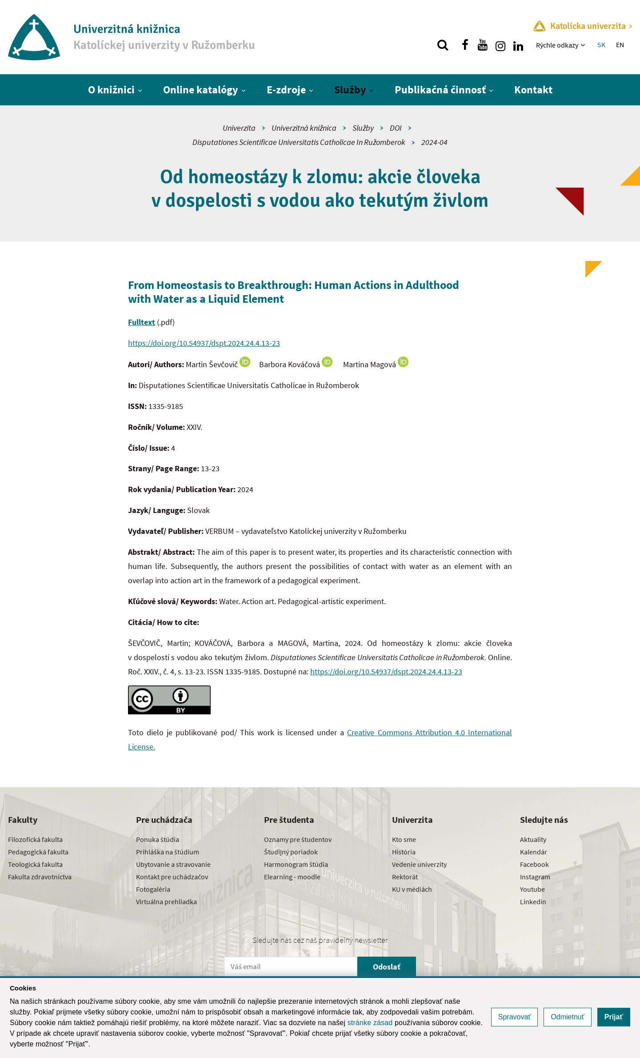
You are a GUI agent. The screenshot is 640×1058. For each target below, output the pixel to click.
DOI (396, 128)
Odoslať (386, 967)
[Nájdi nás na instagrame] (500, 45)
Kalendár (533, 851)
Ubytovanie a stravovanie (173, 864)
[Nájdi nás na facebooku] (465, 45)
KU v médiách (412, 889)
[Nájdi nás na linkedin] (518, 45)
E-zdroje (286, 89)
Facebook (534, 864)
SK (601, 44)
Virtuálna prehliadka (166, 901)
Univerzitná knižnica (304, 128)
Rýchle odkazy (557, 44)
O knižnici (111, 89)
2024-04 (434, 142)
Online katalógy (200, 89)
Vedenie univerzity (419, 864)
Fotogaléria (153, 889)
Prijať (613, 1017)
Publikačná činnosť (440, 89)
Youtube (532, 889)
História (404, 851)
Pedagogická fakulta (38, 851)
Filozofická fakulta (35, 839)
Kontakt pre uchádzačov (172, 876)
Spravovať (514, 1017)
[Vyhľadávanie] (443, 45)
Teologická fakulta (35, 864)
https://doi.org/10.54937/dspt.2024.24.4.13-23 (204, 343)
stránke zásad (370, 1022)
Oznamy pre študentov (298, 839)
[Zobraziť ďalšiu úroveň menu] (583, 45)
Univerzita (239, 128)
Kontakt (533, 89)
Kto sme (404, 839)
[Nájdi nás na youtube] (483, 45)
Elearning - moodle (292, 876)
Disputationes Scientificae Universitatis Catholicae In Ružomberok (298, 142)
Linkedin (533, 901)
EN (620, 44)
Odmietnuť (567, 1017)
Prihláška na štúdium (167, 851)
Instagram (535, 876)
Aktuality (533, 839)
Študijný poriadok (291, 851)
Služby (350, 89)
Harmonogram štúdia (296, 864)
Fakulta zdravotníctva (40, 876)
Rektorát (405, 876)
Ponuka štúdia (157, 839)
